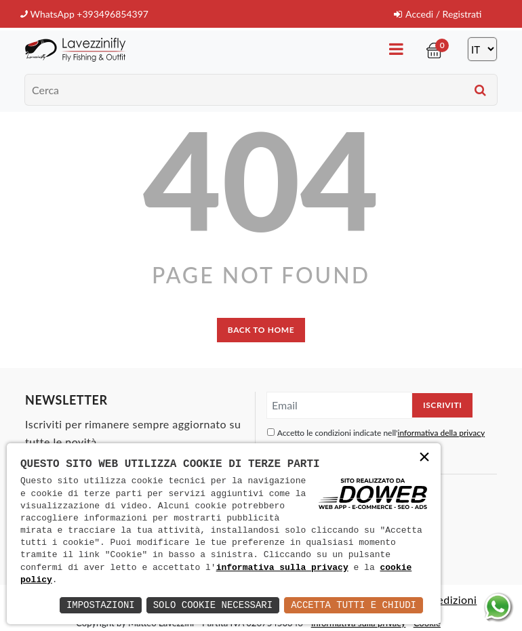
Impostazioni (100, 604)
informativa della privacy (441, 433)
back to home (261, 330)
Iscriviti (442, 405)
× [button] (424, 458)
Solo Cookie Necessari (213, 604)
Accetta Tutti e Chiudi (353, 604)
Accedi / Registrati (437, 14)
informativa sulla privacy (282, 568)
